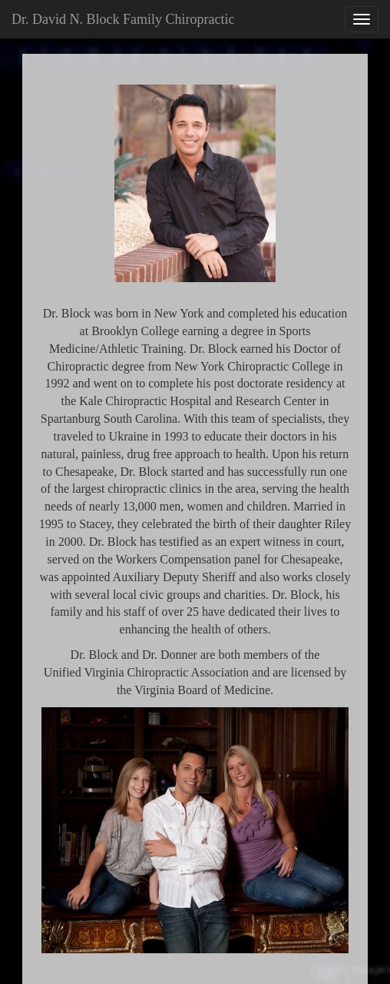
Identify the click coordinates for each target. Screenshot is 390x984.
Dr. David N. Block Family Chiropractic (123, 19)
